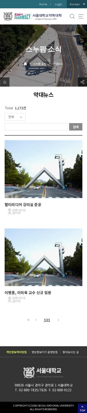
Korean (75, 4)
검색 (76, 127)
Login (58, 4)
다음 (58, 319)
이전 (35, 319)
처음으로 (28, 319)
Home (43, 4)
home (4, 82)
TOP (82, 410)
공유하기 (82, 82)
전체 (11, 117)
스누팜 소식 (39, 64)
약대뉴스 (58, 64)
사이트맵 (81, 16)
